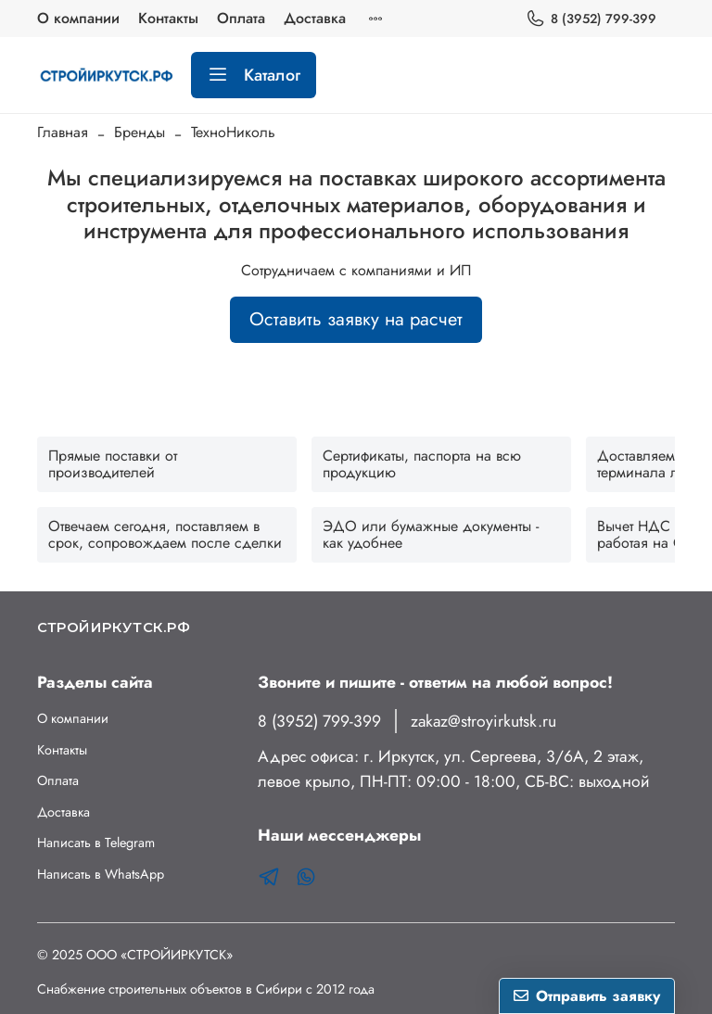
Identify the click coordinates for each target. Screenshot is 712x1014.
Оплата (241, 18)
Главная (62, 132)
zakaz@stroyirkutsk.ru (483, 721)
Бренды (139, 132)
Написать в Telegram (96, 842)
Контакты (168, 18)
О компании (78, 18)
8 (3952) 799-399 (591, 19)
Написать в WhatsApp (100, 874)
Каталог (253, 75)
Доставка (315, 18)
